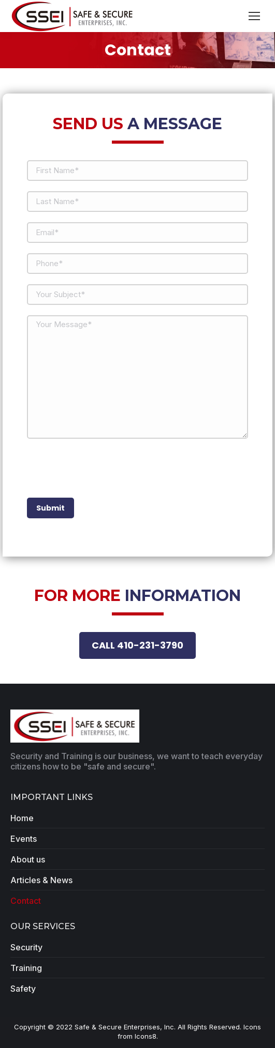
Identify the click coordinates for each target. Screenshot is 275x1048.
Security (26, 947)
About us (27, 859)
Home (22, 818)
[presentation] (105, 469)
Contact (25, 901)
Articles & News (41, 880)
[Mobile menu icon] (254, 16)
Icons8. (146, 1036)
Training (26, 968)
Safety (23, 988)
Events (23, 839)
